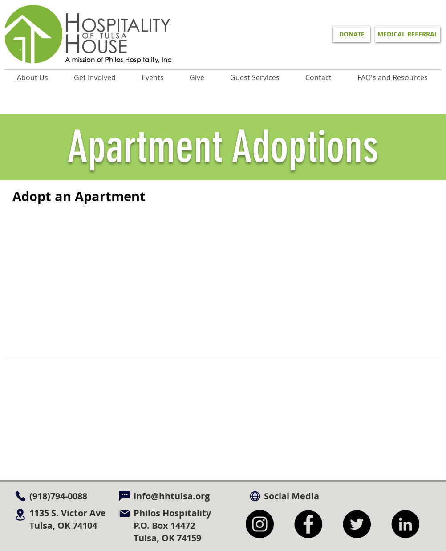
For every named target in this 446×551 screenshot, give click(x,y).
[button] (153, 77)
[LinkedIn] (405, 524)
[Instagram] (260, 524)
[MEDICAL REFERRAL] (407, 34)
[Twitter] (357, 524)
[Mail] (124, 513)
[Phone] (20, 496)
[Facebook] (308, 524)
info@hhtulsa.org (172, 496)
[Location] (20, 514)
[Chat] (124, 496)
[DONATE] (351, 34)
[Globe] (255, 496)
